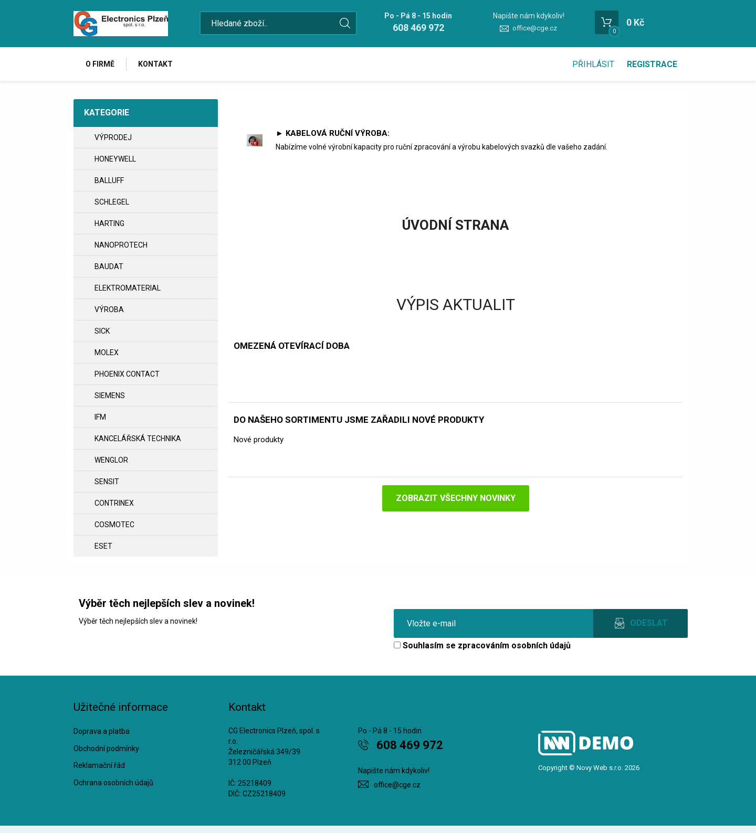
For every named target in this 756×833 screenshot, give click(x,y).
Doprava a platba (102, 731)
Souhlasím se (482, 645)
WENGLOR (111, 460)
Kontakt (155, 64)
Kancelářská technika (137, 438)
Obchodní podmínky (106, 748)
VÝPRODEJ (113, 137)
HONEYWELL (115, 159)
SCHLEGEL (111, 202)
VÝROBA (109, 309)
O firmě (100, 64)
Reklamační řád (99, 765)
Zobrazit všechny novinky (456, 498)
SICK (102, 331)
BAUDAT (108, 266)
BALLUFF (109, 180)
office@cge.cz (534, 28)
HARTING (109, 223)
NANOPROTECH (121, 245)
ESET (103, 546)
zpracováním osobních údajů (514, 645)
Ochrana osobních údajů (113, 782)
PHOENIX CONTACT (127, 374)
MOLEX (106, 352)
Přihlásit (593, 64)
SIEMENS (109, 395)
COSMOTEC (114, 524)
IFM (100, 417)
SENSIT (106, 481)
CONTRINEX (114, 503)
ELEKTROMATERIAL (127, 288)
